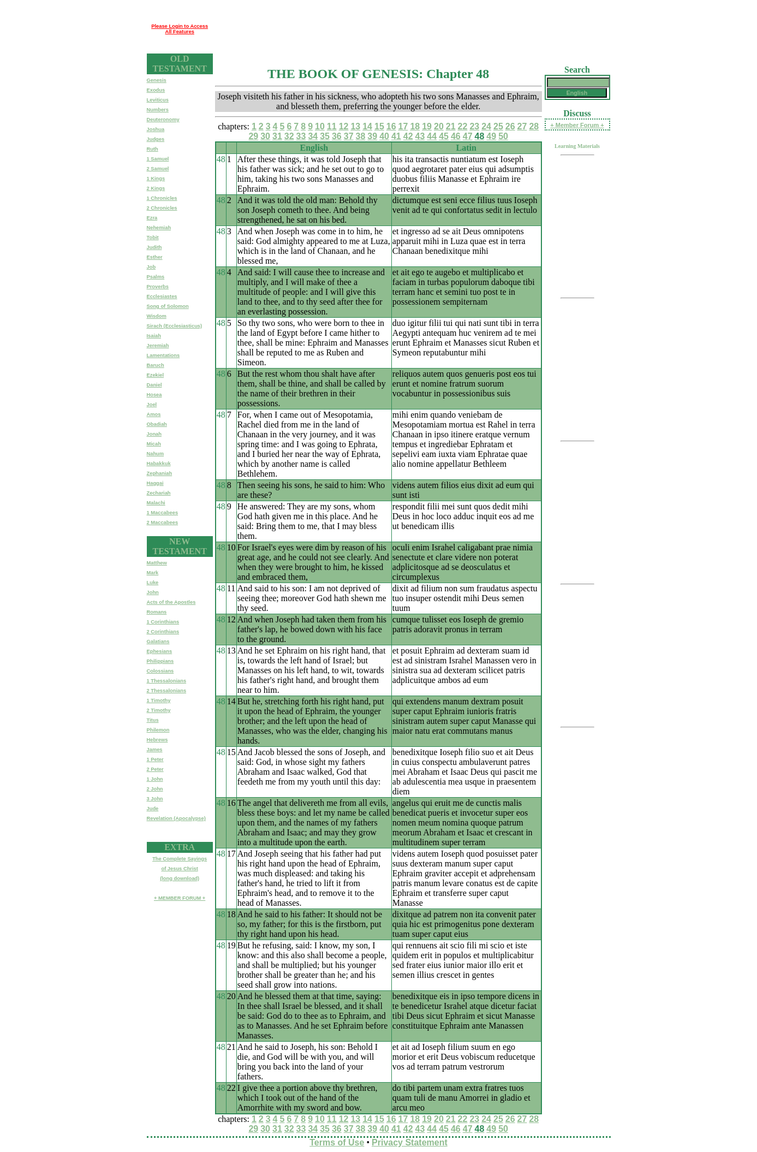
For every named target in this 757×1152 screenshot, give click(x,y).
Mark (153, 572)
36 (337, 136)
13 (355, 126)
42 (408, 136)
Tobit (153, 237)
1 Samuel (158, 159)
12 (344, 126)
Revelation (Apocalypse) (176, 818)
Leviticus (158, 100)
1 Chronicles (162, 198)
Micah (154, 444)
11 (332, 126)
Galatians (158, 641)
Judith (154, 247)
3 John (155, 798)
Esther (155, 257)
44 (432, 136)
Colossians (160, 671)
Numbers (158, 109)
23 (474, 126)
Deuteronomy (163, 119)
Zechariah (159, 493)
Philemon (158, 730)
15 (379, 126)
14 (367, 126)
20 (439, 126)
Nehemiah (159, 227)
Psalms (156, 277)
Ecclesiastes (162, 296)
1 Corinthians (163, 622)
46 (456, 136)
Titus (153, 720)
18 (415, 126)
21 (451, 126)
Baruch (155, 365)
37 (349, 136)
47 (468, 136)
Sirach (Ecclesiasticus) (174, 326)
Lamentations (163, 355)
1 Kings (156, 178)
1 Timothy (159, 700)
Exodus (156, 90)
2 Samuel (158, 168)
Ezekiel (155, 375)
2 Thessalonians (167, 690)
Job (151, 267)
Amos (154, 414)
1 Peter (155, 759)
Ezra (152, 218)
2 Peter (155, 769)
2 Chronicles (162, 208)
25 (498, 126)
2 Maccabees (162, 522)
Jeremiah (158, 345)
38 (361, 136)
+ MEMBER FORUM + (179, 898)
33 (301, 136)
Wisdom (156, 316)
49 (491, 136)
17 (403, 126)
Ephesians (159, 651)
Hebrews (157, 740)
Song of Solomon (168, 306)
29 (253, 136)
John (153, 592)
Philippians (160, 661)
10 (320, 126)
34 (313, 136)
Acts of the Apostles (171, 602)
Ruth (152, 149)
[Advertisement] (411, 29)
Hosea (154, 394)
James (155, 749)
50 (503, 136)
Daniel (154, 385)
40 (384, 136)
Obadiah (157, 424)
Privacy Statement (410, 1142)
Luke (153, 582)
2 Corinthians (163, 631)
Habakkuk (159, 463)
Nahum (155, 453)
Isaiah (154, 336)
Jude (153, 808)
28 (534, 126)
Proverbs (158, 286)
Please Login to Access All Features (179, 28)
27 (522, 126)
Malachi (156, 503)
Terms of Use (336, 1142)
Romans (157, 612)
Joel (152, 404)
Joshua (156, 129)
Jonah (154, 434)
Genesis (156, 80)
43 (420, 136)
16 (391, 126)
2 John (155, 789)
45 (444, 136)
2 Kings (156, 188)
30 (265, 136)
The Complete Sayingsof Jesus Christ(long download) (179, 868)
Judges (156, 139)
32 (289, 136)
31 (277, 136)
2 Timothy (159, 710)
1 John (155, 779)
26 (510, 126)
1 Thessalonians (167, 681)
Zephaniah (159, 473)
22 (463, 126)
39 (372, 136)
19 (427, 126)
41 (396, 136)
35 (325, 136)
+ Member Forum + (577, 125)
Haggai (155, 483)
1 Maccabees (162, 512)
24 (486, 126)
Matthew (157, 563)
